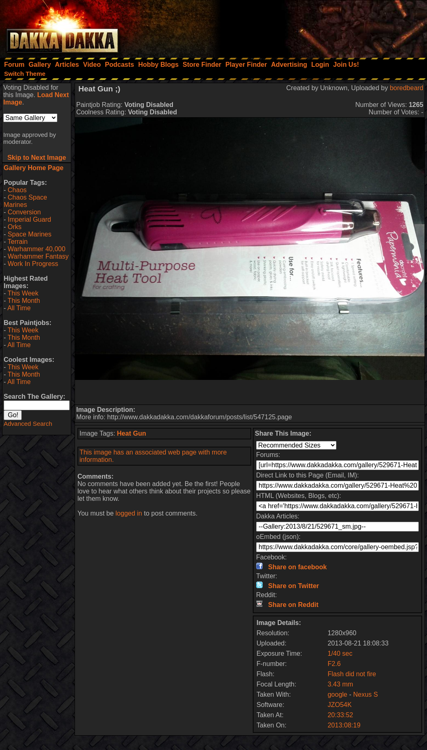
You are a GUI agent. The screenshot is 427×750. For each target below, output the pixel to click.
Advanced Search (28, 423)
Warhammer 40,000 (37, 248)
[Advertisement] (317, 26)
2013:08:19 (343, 725)
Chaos (17, 189)
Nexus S (365, 694)
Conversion (24, 212)
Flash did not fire (351, 673)
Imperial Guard (29, 219)
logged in (129, 513)
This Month (23, 300)
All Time (19, 308)
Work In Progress (33, 263)
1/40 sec (339, 653)
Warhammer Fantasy (38, 256)
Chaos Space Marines (25, 201)
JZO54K (339, 704)
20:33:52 (340, 714)
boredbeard (406, 87)
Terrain (17, 241)
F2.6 (334, 663)
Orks (15, 226)
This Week (22, 293)
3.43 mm (340, 684)
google (337, 694)
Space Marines (30, 234)
